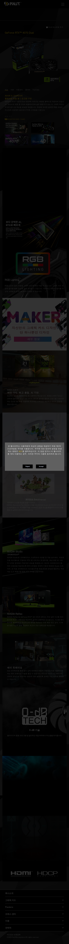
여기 (20, 451)
